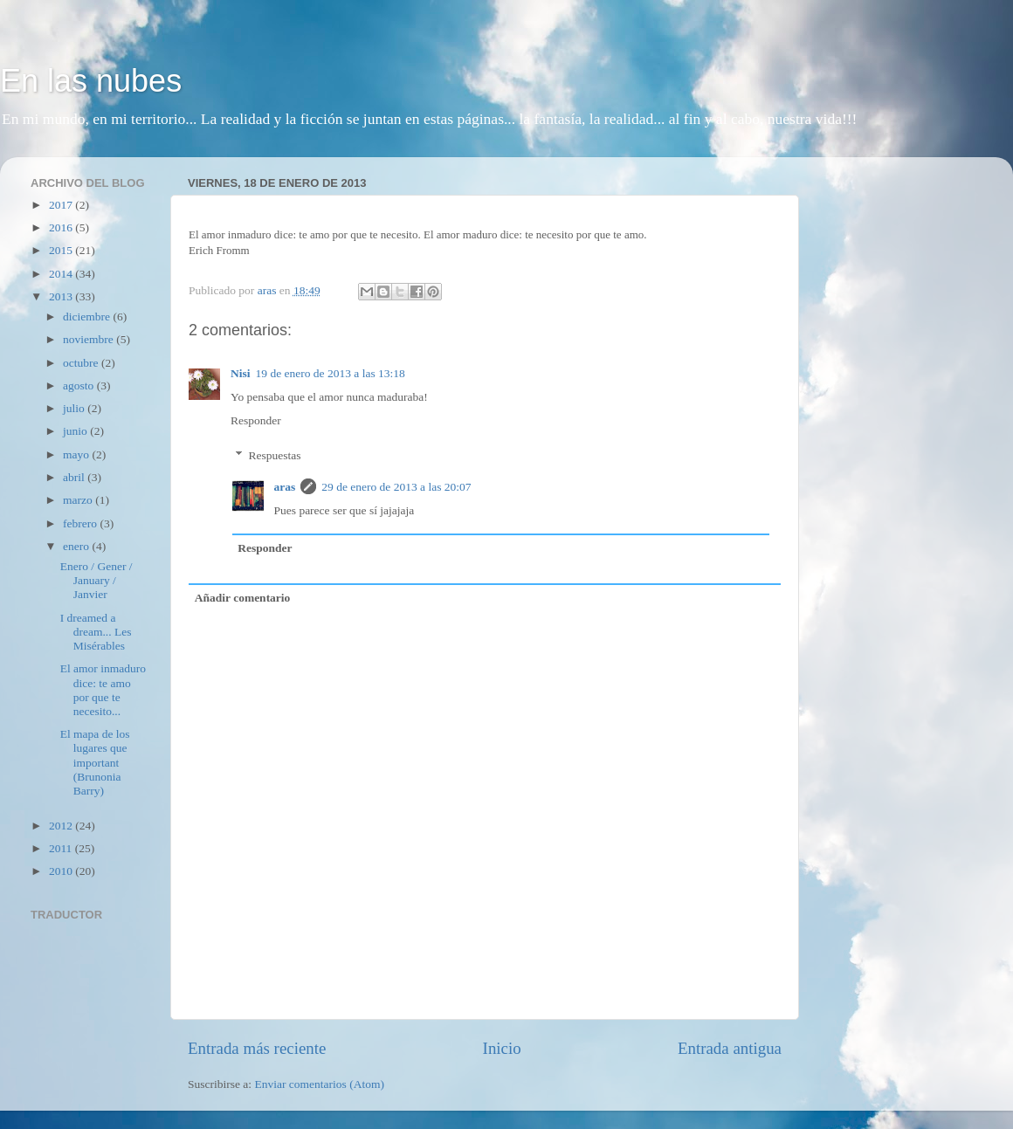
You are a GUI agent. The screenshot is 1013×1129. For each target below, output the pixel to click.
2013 (62, 296)
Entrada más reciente (257, 1048)
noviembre (89, 339)
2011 (62, 848)
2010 (62, 871)
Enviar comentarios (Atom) (319, 1084)
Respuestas (275, 455)
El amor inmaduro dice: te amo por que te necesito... (103, 690)
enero (77, 546)
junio (76, 430)
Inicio (502, 1048)
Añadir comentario (243, 597)
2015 (62, 250)
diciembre (88, 316)
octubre (82, 362)
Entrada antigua (730, 1048)
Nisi (241, 373)
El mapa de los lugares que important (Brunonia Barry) (95, 762)
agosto (80, 385)
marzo (79, 499)
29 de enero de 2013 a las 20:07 (396, 486)
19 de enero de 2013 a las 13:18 (330, 373)
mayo (77, 454)
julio (75, 408)
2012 (62, 825)
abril (75, 477)
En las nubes (91, 81)
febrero (81, 523)
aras (285, 486)
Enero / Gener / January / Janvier (96, 580)
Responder (256, 420)
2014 (62, 273)
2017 (62, 204)
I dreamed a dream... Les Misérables (96, 631)
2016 (62, 227)
